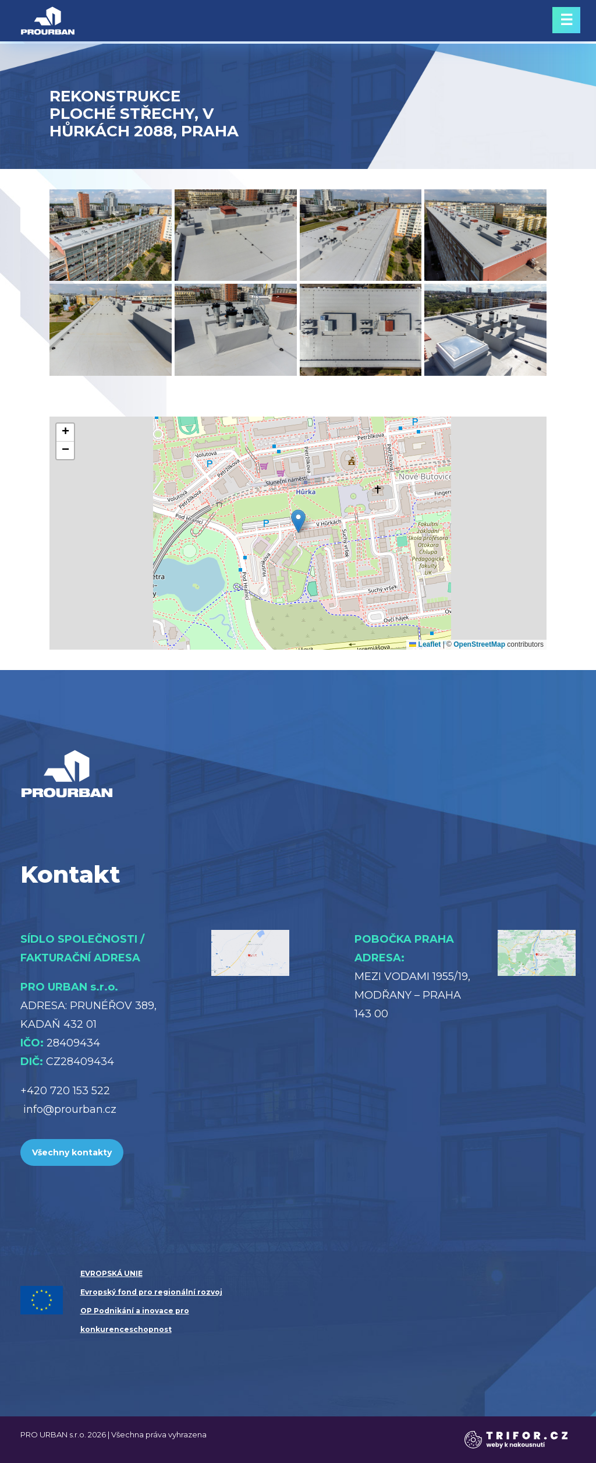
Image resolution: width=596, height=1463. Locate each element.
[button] (298, 521)
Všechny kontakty (72, 1152)
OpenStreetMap (479, 644)
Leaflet (425, 644)
